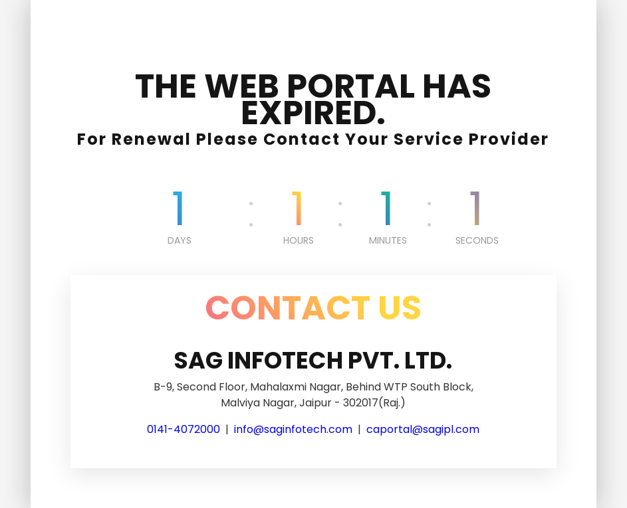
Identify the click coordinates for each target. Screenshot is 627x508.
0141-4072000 (183, 429)
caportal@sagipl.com (422, 429)
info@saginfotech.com (293, 429)
